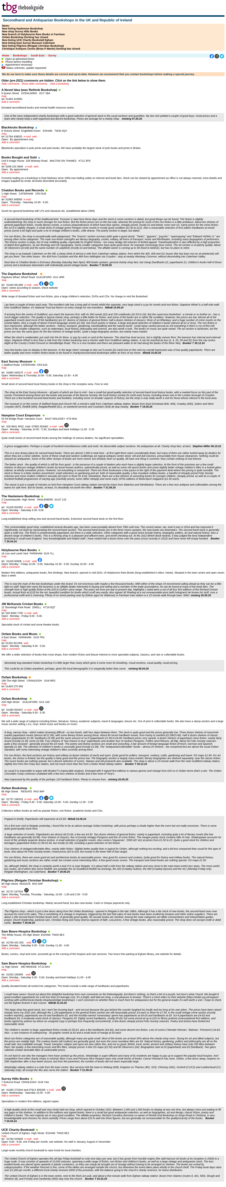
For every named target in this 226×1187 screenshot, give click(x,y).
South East (37, 55)
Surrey (52, 55)
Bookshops (20, 55)
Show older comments (34, 83)
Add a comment (10, 101)
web (34, 136)
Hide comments (10, 83)
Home (5, 55)
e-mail (27, 136)
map (3, 96)
